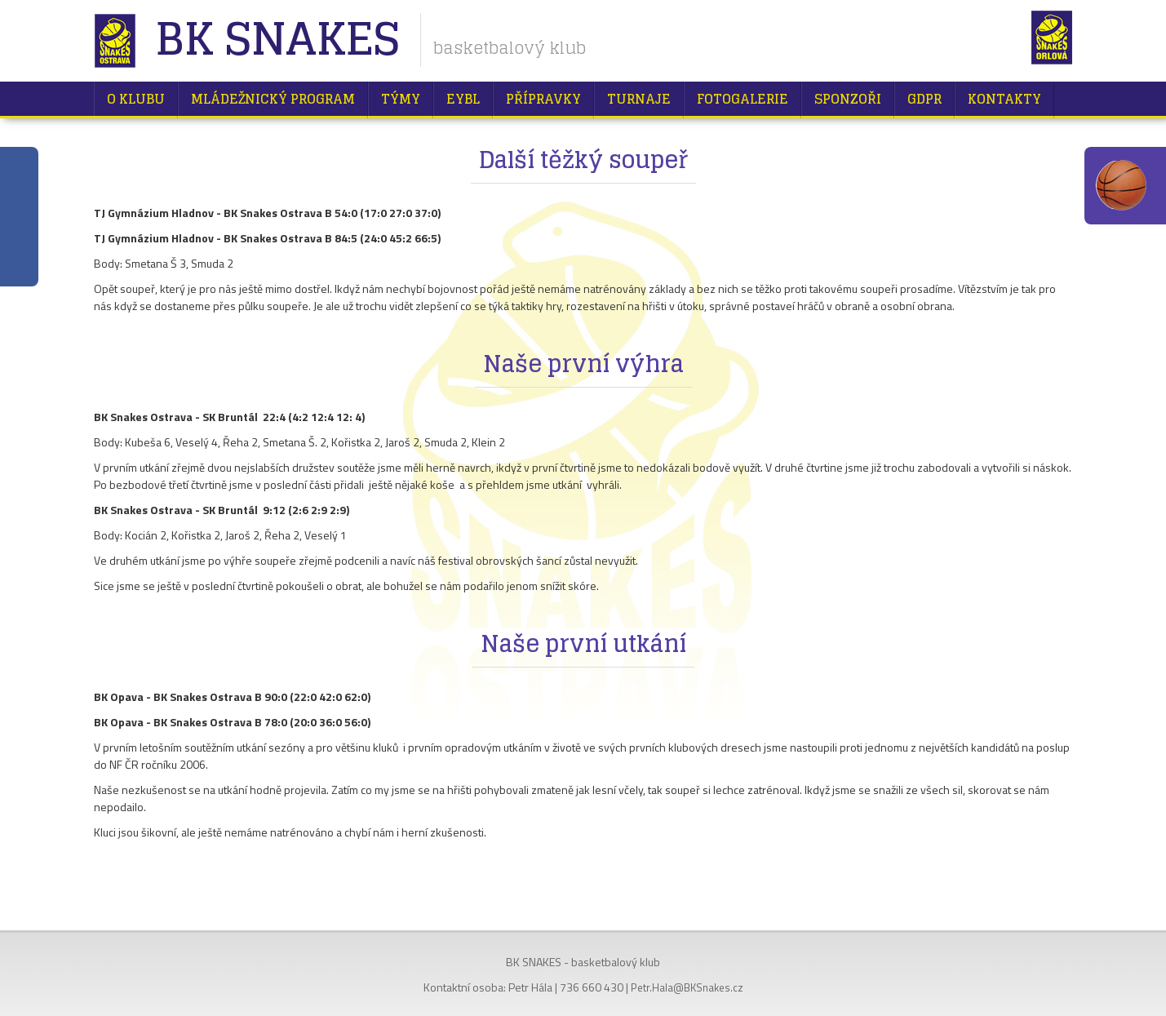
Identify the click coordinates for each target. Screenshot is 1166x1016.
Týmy (400, 98)
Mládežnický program (273, 98)
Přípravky (543, 98)
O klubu (136, 98)
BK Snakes (277, 40)
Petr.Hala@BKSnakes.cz (687, 987)
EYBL (463, 98)
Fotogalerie (742, 98)
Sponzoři (847, 98)
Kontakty (1004, 98)
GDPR (924, 98)
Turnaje (639, 98)
